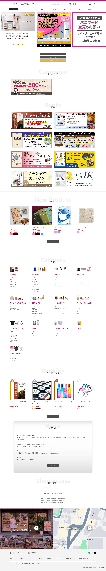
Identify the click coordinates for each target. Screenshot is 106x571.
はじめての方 (13, 358)
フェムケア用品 (13, 335)
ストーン (79, 316)
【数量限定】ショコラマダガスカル (40, 227)
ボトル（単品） (35, 289)
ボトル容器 (35, 274)
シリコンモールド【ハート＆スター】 (85, 227)
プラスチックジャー (81, 284)
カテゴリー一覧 (53, 57)
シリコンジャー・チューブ (82, 283)
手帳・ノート (13, 284)
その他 (79, 328)
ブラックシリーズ (36, 291)
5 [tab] (57, 49)
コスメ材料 (34, 309)
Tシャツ (12, 333)
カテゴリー (13, 9)
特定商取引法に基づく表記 (28, 564)
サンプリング (13, 283)
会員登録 (85, 4)
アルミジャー (80, 281)
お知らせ (49, 558)
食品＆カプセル (37, 328)
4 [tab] (55, 49)
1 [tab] (48, 49)
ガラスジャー (80, 279)
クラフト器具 (35, 315)
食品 (33, 333)
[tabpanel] (54, 29)
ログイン (79, 4)
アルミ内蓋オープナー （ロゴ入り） (85, 402)
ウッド (78, 309)
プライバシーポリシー (15, 564)
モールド (34, 316)
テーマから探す (53, 54)
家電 (11, 342)
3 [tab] (53, 49)
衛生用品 (56, 333)
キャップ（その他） (58, 286)
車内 (78, 313)
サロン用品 (12, 336)
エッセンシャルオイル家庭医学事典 (18, 402)
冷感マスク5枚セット (59, 227)
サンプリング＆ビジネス (18, 303)
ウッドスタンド (57, 311)
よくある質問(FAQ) (91, 9)
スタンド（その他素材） (59, 313)
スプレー (34, 283)
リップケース (35, 311)
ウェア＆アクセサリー (17, 328)
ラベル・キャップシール (15, 309)
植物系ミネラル (13, 362)
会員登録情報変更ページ (27, 453)
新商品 (35, 9)
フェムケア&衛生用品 (61, 328)
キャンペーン (26, 9)
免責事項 (38, 564)
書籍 (11, 279)
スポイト (34, 286)
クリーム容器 (81, 274)
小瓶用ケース (57, 309)
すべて (11, 277)
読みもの (13, 274)
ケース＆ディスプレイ (61, 303)
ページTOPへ (102, 567)
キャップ (57, 274)
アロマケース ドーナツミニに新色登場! (26, 459)
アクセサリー (13, 338)
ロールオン (34, 281)
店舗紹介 (55, 9)
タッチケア (12, 360)
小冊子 (11, 281)
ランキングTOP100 (53, 60)
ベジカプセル (35, 335)
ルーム (78, 308)
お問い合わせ (79, 9)
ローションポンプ (36, 284)
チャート (12, 286)
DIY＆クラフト (37, 303)
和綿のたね (12, 227)
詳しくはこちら (20, 439)
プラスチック (35, 288)
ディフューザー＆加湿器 (84, 303)
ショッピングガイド (66, 9)
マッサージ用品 (13, 340)
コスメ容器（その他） (37, 313)
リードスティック (81, 315)
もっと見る (53, 242)
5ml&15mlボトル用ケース (60, 308)
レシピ (33, 308)
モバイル (79, 311)
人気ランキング (44, 9)
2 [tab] (51, 49)
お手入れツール (57, 335)
